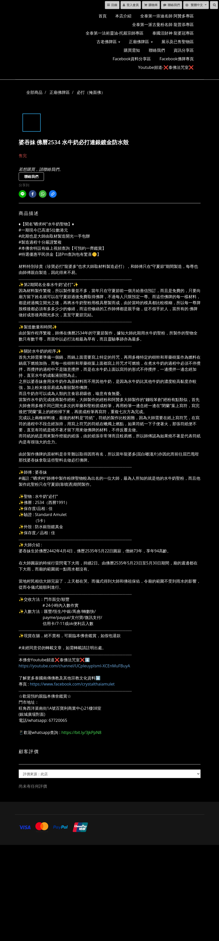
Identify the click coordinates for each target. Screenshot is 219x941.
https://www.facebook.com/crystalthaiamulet (72, 684)
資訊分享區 (184, 50)
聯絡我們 (157, 50)
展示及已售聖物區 (177, 41)
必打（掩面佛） (91, 92)
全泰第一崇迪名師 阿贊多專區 (167, 16)
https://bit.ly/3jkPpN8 (81, 732)
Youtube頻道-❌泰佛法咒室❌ (166, 67)
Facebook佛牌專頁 (176, 59)
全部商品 (34, 92)
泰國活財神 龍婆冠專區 (173, 33)
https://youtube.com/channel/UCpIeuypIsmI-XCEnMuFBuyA (74, 666)
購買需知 (132, 50)
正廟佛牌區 (141, 41)
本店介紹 (123, 16)
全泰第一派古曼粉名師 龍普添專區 (163, 24)
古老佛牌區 (108, 41)
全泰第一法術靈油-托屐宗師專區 (114, 33)
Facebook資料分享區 (132, 59)
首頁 (103, 16)
